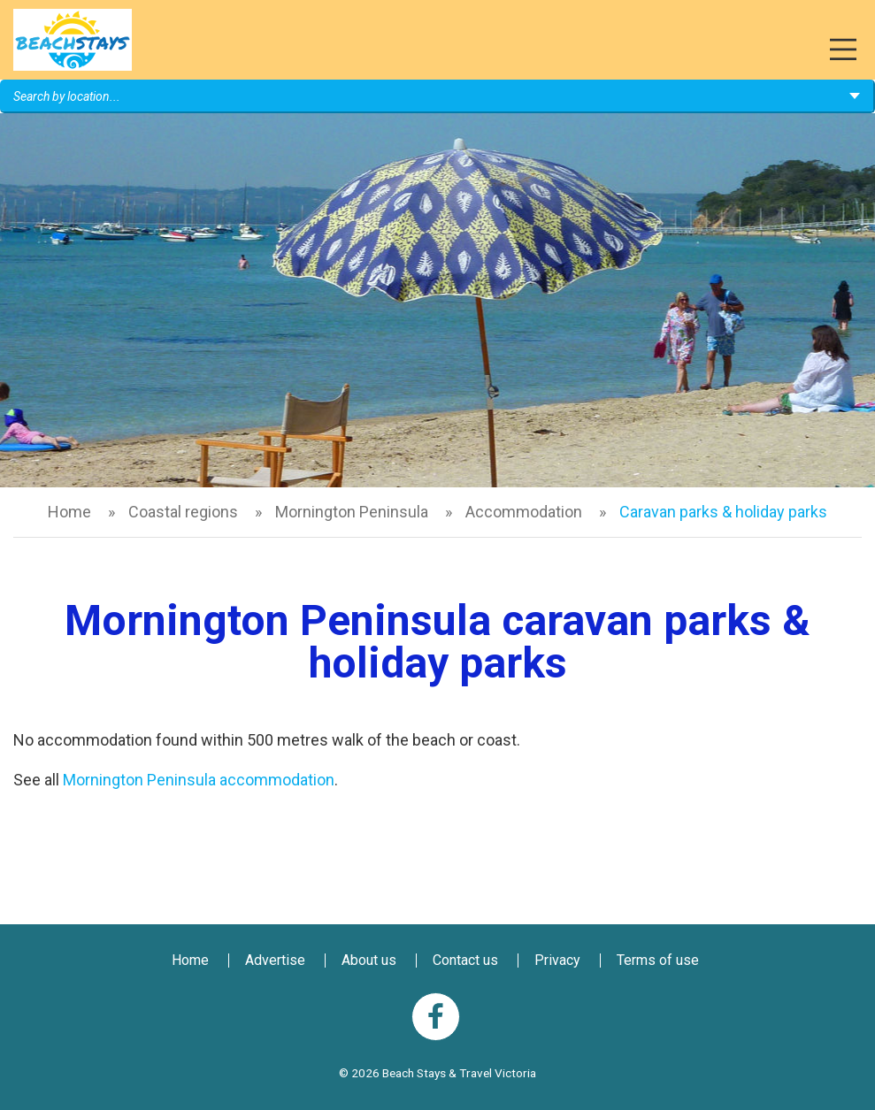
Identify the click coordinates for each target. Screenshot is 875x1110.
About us (369, 960)
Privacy (557, 960)
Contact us (465, 960)
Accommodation (523, 511)
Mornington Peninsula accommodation (198, 779)
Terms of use (658, 960)
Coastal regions (183, 511)
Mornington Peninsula (351, 511)
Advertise (275, 960)
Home (69, 511)
